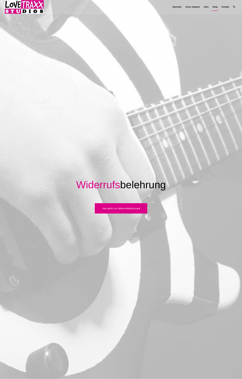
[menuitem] (176, 7)
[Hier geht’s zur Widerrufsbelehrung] (121, 208)
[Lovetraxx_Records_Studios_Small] (24, 7)
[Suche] (234, 7)
